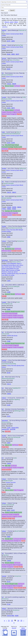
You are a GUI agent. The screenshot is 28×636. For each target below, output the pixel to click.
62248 (8, 405)
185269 (9, 207)
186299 (14, 84)
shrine (4, 45)
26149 (8, 372)
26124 (8, 581)
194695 (9, 209)
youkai (4, 97)
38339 (8, 69)
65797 (13, 510)
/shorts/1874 (14, 427)
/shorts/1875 (5, 429)
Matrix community (23, 628)
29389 (8, 309)
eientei (4, 30)
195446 (14, 209)
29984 (8, 237)
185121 (9, 384)
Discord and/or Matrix (11, 22)
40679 (17, 54)
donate (5, 629)
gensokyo (5, 260)
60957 (8, 510)
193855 (4, 209)
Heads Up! (10, 272)
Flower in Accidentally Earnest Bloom (11, 264)
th (2, 73)
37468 (8, 341)
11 (9, 620)
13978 (8, 281)
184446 (9, 560)
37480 (8, 292)
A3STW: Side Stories (12, 335)
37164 (8, 604)
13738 (8, 427)
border (4, 168)
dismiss (5, 27)
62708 (13, 143)
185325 (9, 84)
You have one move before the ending (14, 274)
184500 (9, 463)
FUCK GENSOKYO (11, 263)
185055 (9, 393)
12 (12, 620)
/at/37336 (12, 429)
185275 (9, 192)
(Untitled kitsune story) (13, 273)
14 (18, 620)
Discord (14, 628)
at (2, 285)
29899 (8, 443)
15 (21, 620)
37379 (8, 416)
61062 (8, 488)
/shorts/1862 (10, 615)
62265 (16, 615)
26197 (8, 41)
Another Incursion (11, 482)
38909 (13, 54)
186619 (14, 192)
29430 (8, 108)
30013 (8, 177)
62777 (8, 246)
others (4, 241)
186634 (19, 207)
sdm (3, 132)
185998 (14, 207)
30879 (13, 108)
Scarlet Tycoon (8, 267)
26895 (13, 41)
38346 (8, 54)
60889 (8, 536)
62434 (8, 143)
